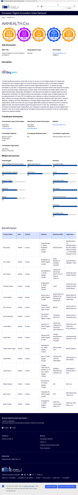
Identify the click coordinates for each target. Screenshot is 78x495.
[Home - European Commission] (11, 6)
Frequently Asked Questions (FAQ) (49, 445)
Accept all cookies (51, 486)
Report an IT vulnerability (9, 478)
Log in (38, 6)
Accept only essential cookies (67, 486)
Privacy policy (47, 478)
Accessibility (65, 478)
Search (58, 5)
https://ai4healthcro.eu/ (59, 53)
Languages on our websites (25, 478)
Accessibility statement (46, 439)
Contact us (39, 474)
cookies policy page (29, 486)
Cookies (38, 478)
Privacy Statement (45, 448)
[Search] (53, 8)
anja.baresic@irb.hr (7, 128)
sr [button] (42, 6)
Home (3, 17)
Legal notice (56, 478)
